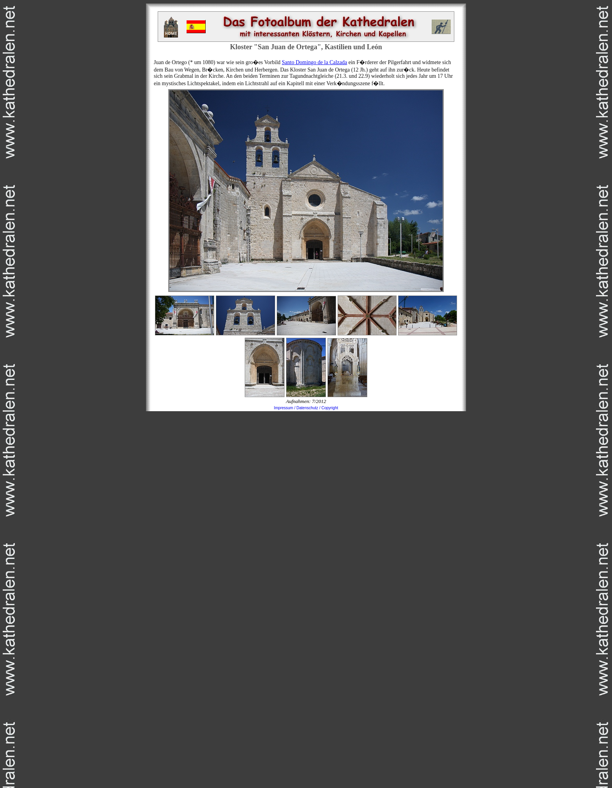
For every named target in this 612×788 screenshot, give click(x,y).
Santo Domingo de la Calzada (314, 62)
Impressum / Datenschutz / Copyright (306, 408)
